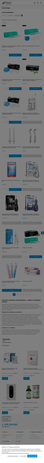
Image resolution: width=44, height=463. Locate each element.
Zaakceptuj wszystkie (32, 456)
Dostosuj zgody (23, 456)
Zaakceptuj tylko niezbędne (13, 456)
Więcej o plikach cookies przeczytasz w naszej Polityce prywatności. (15, 453)
